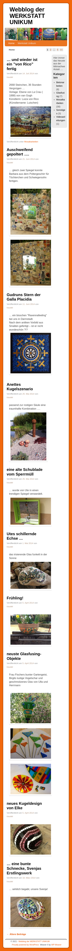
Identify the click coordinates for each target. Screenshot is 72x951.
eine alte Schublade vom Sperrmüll (25, 471)
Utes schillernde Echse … (21, 536)
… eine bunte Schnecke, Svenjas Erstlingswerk (24, 868)
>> (61, 50)
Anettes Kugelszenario (20, 386)
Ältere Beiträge (16, 934)
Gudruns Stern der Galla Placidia (24, 297)
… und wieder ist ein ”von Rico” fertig (22, 64)
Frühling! (15, 598)
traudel (10, 77)
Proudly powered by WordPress (25, 945)
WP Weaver (56, 945)
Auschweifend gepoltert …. (20, 151)
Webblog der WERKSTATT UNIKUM (27, 15)
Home (11, 43)
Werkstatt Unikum (27, 43)
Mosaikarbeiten (31, 141)
